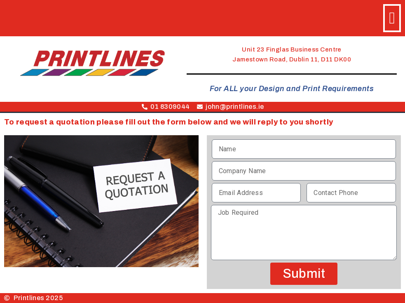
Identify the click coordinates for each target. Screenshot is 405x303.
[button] (392, 18)
